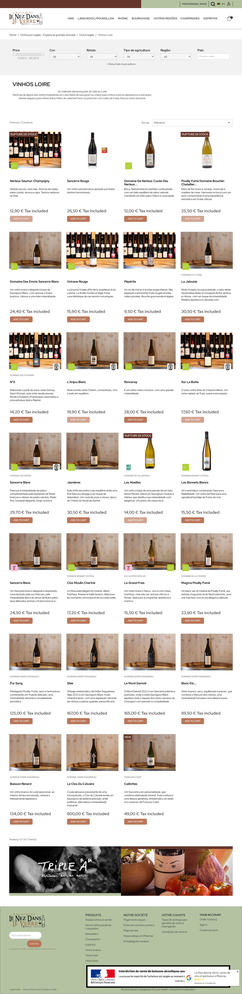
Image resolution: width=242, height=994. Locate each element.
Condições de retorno (174, 932)
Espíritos (90, 944)
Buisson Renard (20, 784)
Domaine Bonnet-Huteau (194, 475)
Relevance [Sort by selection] (192, 123)
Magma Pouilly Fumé (195, 583)
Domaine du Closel (191, 275)
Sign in (203, 925)
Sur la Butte (190, 382)
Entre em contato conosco (139, 925)
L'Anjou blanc (76, 382)
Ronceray (130, 382)
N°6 (12, 382)
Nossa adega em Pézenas (138, 936)
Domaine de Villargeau (137, 475)
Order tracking (208, 919)
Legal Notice (15, 989)
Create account (209, 930)
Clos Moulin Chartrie (81, 583)
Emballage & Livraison (136, 941)
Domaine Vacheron (20, 475)
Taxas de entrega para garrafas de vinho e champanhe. (174, 923)
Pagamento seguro (135, 919)
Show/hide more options (121, 64)
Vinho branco (93, 950)
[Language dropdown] (214, 4)
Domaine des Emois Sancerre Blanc (34, 281)
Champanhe (92, 939)
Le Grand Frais (134, 583)
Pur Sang (16, 683)
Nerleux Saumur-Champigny (29, 181)
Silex (70, 683)
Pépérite (130, 281)
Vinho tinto (91, 961)
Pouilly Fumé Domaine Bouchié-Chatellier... (203, 182)
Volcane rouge (77, 281)
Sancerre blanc (20, 482)
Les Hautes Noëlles (135, 576)
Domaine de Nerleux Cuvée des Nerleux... (146, 182)
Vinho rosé (91, 955)
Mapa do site (131, 930)
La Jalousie (189, 281)
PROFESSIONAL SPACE (194, 4)
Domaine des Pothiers (22, 375)
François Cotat (132, 777)
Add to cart (21, 218)
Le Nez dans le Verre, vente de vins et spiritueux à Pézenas (212, 974)
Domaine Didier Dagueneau (24, 676)
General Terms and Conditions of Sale (40, 989)
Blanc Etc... (189, 683)
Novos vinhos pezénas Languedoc (98, 926)
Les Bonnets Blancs (194, 482)
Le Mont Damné (135, 683)
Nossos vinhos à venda (98, 919)
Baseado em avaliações (205, 983)
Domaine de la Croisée (193, 576)
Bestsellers (91, 934)
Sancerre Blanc (20, 583)
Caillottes (130, 784)
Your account (210, 915)
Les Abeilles (132, 482)
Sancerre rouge (78, 181)
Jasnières (73, 482)
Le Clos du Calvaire (80, 784)
